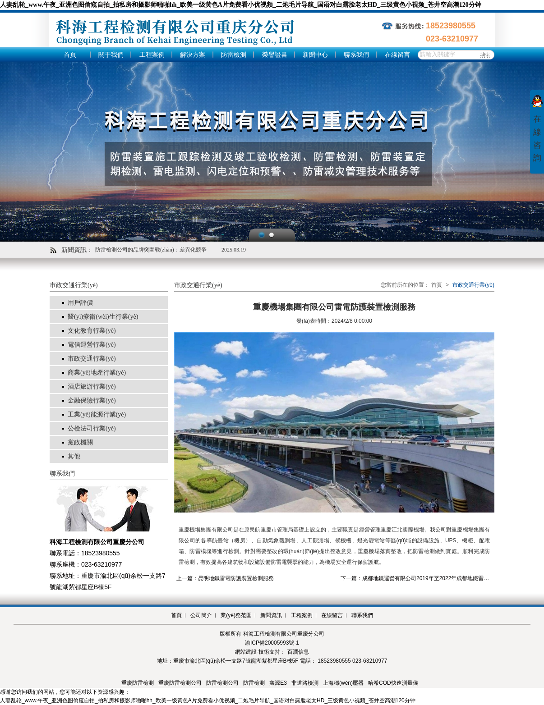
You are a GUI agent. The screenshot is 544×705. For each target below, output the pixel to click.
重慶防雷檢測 (137, 683)
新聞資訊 (271, 615)
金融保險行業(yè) (92, 400)
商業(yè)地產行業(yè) (97, 372)
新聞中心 (315, 54)
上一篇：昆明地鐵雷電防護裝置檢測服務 (225, 578)
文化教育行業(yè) (92, 330)
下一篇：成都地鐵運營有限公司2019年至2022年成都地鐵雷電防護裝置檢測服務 (436, 578)
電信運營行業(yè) (92, 344)
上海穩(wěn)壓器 (343, 683)
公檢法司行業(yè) (92, 428)
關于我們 (111, 54)
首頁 (70, 54)
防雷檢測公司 (222, 683)
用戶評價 (80, 302)
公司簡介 (201, 615)
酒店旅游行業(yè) (92, 386)
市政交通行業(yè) (92, 358)
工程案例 (152, 54)
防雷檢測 (233, 54)
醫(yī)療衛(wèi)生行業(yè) (103, 316)
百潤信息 (298, 652)
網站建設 (246, 652)
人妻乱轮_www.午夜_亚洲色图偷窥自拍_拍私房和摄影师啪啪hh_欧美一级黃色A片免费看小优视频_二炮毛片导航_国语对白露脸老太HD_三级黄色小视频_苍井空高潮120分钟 (240, 4)
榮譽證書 (274, 54)
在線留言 (397, 54)
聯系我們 (356, 54)
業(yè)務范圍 (236, 615)
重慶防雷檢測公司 (180, 683)
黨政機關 (80, 442)
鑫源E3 (278, 683)
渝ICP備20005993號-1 (272, 643)
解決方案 (192, 54)
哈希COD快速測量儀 (393, 683)
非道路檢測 (304, 683)
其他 (74, 456)
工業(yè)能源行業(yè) (97, 414)
